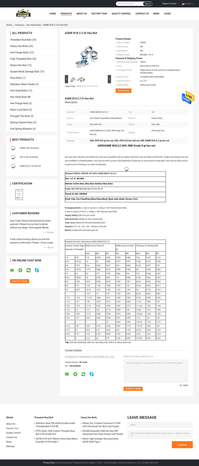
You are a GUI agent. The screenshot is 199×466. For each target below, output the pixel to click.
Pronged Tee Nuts (20, 116)
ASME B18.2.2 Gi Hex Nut (30, 166)
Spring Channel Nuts (21, 122)
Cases (167, 13)
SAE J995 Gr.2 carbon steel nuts (117, 342)
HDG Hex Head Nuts (77, 342)
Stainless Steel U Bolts (22, 84)
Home (53, 13)
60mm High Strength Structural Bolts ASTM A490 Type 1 (100, 440)
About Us (81, 13)
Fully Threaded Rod (20, 58)
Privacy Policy (49, 463)
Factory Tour (99, 13)
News (156, 13)
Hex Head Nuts (33, 25)
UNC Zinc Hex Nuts (95, 342)
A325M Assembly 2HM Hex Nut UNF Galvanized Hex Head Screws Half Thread (102, 432)
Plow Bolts (16, 77)
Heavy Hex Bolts (19, 46)
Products (66, 13)
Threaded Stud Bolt (20, 39)
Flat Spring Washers (21, 128)
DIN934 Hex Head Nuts (29, 148)
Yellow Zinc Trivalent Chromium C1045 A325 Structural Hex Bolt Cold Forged (101, 425)
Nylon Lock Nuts (19, 109)
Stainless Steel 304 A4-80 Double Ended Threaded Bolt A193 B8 (55, 425)
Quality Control (121, 13)
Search (148, 4)
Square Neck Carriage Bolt (24, 71)
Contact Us (142, 13)
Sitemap (10, 446)
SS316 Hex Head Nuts (29, 157)
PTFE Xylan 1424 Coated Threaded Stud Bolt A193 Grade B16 (55, 432)
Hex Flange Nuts (19, 103)
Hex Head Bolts (18, 90)
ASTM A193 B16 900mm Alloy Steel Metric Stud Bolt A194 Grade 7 (57, 440)
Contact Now (123, 90)
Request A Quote (169, 3)
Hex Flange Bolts (19, 52)
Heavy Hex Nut (18, 65)
